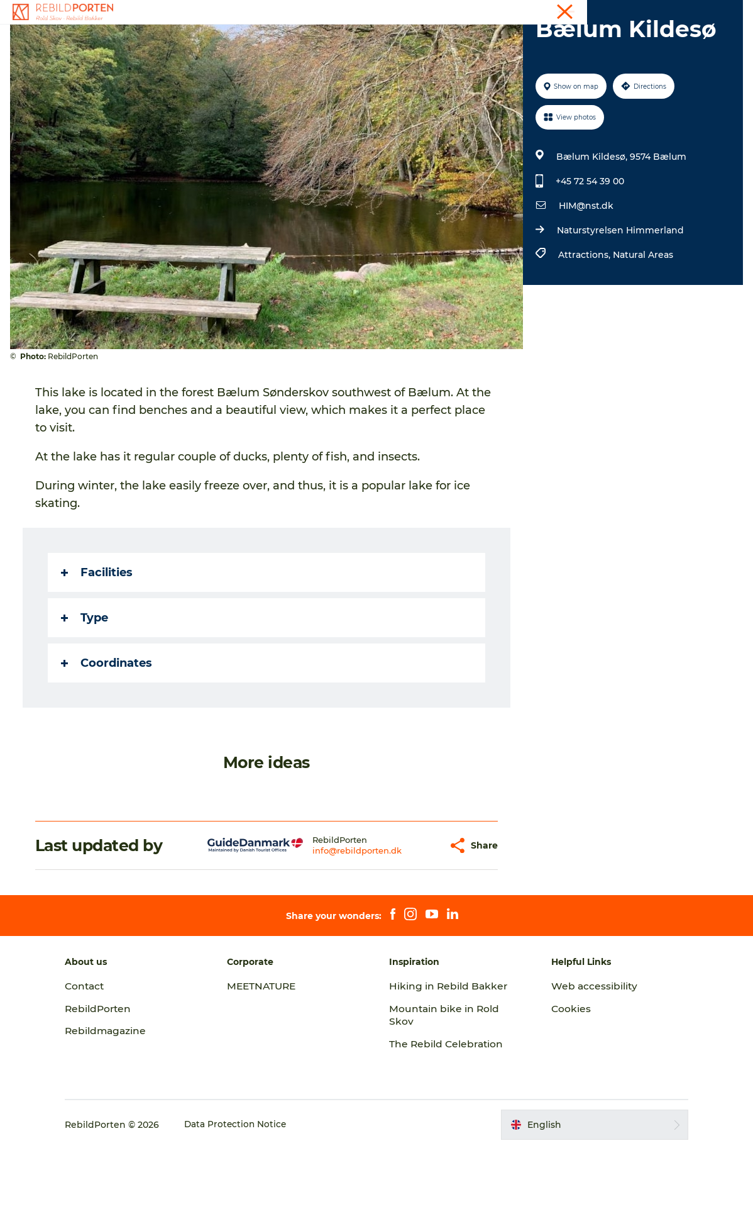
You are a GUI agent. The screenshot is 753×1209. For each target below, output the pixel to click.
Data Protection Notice (251, 1184)
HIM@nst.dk (585, 265)
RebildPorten (114, 1068)
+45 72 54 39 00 (589, 241)
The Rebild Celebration (447, 1104)
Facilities (99, 632)
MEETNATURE (270, 1046)
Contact (725, 12)
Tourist (685, 12)
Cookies (564, 1068)
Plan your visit (522, 41)
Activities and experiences (260, 41)
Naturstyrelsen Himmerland (619, 290)
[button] (406, 905)
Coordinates (109, 723)
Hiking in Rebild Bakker (449, 1046)
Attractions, (585, 314)
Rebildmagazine (121, 1090)
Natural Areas (642, 314)
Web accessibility (587, 1046)
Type (87, 677)
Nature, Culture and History (405, 41)
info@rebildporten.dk (326, 910)
